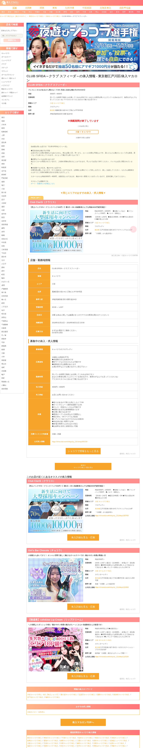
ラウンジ (4, 71)
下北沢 (3, 253)
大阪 (44, 12)
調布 (3, 267)
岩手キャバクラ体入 (84, 746)
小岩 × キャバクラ (83, 132)
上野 (3, 135)
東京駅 (3, 160)
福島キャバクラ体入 (84, 743)
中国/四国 (86, 8)
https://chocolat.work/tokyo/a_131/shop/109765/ (112, 516)
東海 (54, 8)
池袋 (3, 121)
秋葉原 (3, 167)
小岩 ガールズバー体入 (103, 571)
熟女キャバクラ (7, 89)
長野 (124, 12)
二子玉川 (4, 307)
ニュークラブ (6, 60)
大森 (3, 353)
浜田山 (3, 317)
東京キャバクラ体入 (36, 16)
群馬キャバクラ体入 (34, 741)
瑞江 (3, 185)
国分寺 (3, 257)
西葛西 (3, 346)
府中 (3, 271)
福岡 (77, 12)
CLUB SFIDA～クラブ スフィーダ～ (47, 85)
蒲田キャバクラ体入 (104, 694)
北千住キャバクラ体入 (35, 697)
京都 (50, 12)
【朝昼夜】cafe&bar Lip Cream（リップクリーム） (56, 619)
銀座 (3, 146)
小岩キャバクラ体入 (53, 16)
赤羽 (3, 232)
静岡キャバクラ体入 (67, 741)
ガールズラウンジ (7, 75)
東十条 (3, 292)
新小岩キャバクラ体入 (69, 694)
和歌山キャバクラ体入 (101, 746)
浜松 (71, 12)
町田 (3, 274)
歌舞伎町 (4, 132)
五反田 (3, 196)
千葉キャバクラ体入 (69, 738)
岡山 (97, 12)
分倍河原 (4, 296)
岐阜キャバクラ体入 (100, 741)
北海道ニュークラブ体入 (119, 741)
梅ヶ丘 (3, 299)
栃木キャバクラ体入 (85, 738)
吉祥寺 (3, 221)
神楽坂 (3, 360)
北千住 (3, 171)
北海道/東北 (105, 8)
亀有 (3, 278)
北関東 (28, 8)
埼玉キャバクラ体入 (102, 738)
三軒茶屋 (4, 249)
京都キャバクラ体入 (100, 743)
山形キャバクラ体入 (117, 743)
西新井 (3, 339)
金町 (3, 367)
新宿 (9, 12)
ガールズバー (6, 57)
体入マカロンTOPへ (83, 722)
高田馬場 (4, 224)
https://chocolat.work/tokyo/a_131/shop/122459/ (112, 587)
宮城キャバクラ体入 (51, 743)
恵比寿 (3, 142)
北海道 (104, 12)
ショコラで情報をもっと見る (83, 451)
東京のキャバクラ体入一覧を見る (83, 466)
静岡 (65, 12)
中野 (3, 210)
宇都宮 (37, 12)
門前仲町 (4, 178)
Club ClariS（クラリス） (43, 202)
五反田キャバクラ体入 (87, 694)
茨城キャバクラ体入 (118, 738)
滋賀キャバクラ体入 (34, 746)
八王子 (3, 264)
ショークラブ (6, 82)
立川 (3, 260)
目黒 (3, 246)
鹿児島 (131, 12)
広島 (90, 12)
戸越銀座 (4, 289)
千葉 (23, 12)
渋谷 (3, 139)
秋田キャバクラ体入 (51, 746)
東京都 (52, 110)
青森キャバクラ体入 (118, 746)
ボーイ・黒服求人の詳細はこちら (43, 183)
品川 (3, 199)
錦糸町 (3, 174)
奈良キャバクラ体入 (67, 746)
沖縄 (138, 12)
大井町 (3, 203)
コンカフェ (5, 100)
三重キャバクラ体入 (84, 741)
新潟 (117, 12)
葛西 (3, 182)
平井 (3, 342)
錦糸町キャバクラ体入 (121, 694)
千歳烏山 (4, 321)
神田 (3, 164)
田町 (3, 378)
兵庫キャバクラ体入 (67, 743)
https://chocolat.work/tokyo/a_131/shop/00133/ (69, 442)
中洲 (84, 12)
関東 (15, 8)
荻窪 (3, 217)
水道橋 (3, 371)
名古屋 (58, 12)
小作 (3, 357)
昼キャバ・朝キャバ (8, 78)
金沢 (111, 12)
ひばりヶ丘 (5, 282)
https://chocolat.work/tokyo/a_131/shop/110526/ (112, 657)
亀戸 (3, 374)
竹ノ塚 (3, 335)
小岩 (3, 189)
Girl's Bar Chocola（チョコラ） (45, 550)
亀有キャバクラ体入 (52, 697)
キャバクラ (5, 53)
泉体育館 (4, 389)
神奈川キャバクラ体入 (52, 738)
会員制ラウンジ (7, 96)
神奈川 (16, 12)
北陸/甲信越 (124, 8)
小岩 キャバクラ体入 (57, 103)
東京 (3, 12)
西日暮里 (4, 332)
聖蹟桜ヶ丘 (5, 382)
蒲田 (3, 207)
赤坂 (3, 153)
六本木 (3, 125)
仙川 (3, 310)
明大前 (3, 314)
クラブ (3, 64)
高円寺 (3, 214)
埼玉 (30, 12)
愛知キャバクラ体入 (51, 741)
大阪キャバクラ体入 (34, 743)
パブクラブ (5, 85)
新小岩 (3, 192)
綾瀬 (3, 349)
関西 (42, 8)
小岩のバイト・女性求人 (36, 712)
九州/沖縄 (69, 8)
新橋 (3, 149)
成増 (3, 285)
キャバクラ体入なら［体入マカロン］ (13, 16)
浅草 (3, 157)
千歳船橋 (4, 324)
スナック (4, 68)
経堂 (3, 303)
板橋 (3, 235)
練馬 (3, 228)
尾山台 (3, 364)
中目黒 (3, 242)
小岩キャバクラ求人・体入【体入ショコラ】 (43, 694)
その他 (3, 103)
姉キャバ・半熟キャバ (9, 92)
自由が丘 (4, 239)
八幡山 (3, 385)
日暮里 (3, 328)
